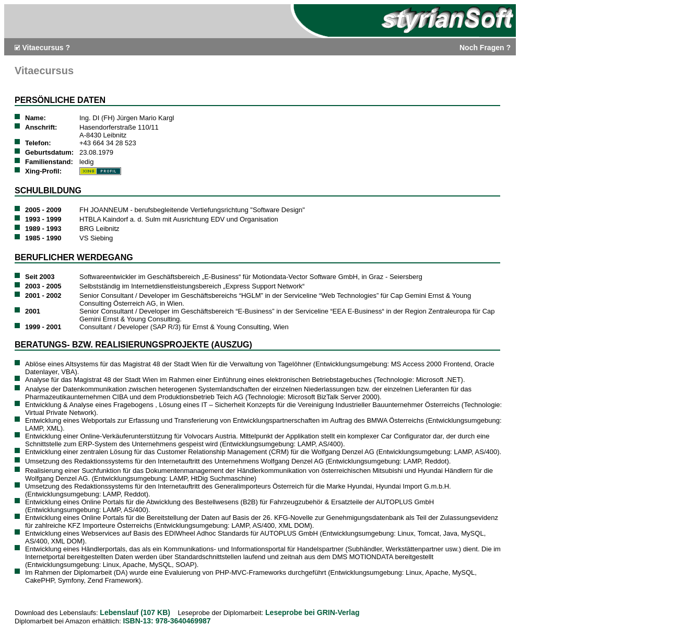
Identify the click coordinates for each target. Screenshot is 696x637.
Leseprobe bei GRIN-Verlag (312, 612)
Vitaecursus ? (46, 47)
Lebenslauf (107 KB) (135, 612)
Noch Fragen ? (485, 47)
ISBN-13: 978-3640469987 (166, 621)
